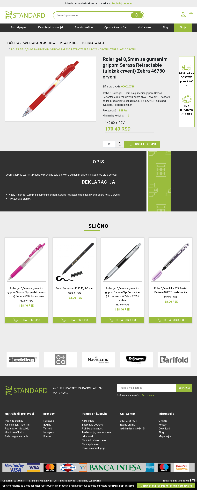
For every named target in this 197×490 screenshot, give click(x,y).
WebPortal (95, 480)
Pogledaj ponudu (121, 3)
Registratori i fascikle (17, 428)
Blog (165, 27)
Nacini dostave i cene (94, 440)
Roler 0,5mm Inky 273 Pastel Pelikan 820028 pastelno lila (170, 290)
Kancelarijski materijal (50, 27)
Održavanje (144, 27)
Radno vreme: (128, 424)
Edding (47, 424)
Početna (13, 43)
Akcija (183, 27)
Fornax (47, 436)
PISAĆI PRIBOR (69, 43)
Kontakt (163, 424)
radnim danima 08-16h (132, 428)
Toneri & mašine (84, 27)
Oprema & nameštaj (115, 27)
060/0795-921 (128, 420)
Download (164, 428)
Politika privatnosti (92, 428)
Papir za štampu (14, 420)
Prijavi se (184, 387)
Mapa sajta (165, 436)
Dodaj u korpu (142, 144)
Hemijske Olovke (14, 432)
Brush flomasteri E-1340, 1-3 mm (74, 288)
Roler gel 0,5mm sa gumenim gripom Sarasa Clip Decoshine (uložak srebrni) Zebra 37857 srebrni (122, 294)
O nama (163, 420)
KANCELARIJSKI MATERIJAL (39, 43)
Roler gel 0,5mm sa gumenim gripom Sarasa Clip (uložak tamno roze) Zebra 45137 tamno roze (26, 292)
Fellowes (48, 420)
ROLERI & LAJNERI (93, 43)
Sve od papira (18, 27)
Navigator (48, 432)
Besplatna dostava (92, 424)
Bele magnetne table (16, 436)
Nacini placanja (90, 444)
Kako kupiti (88, 420)
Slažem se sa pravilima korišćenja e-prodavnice (166, 485)
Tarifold (47, 428)
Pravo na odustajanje (93, 448)
